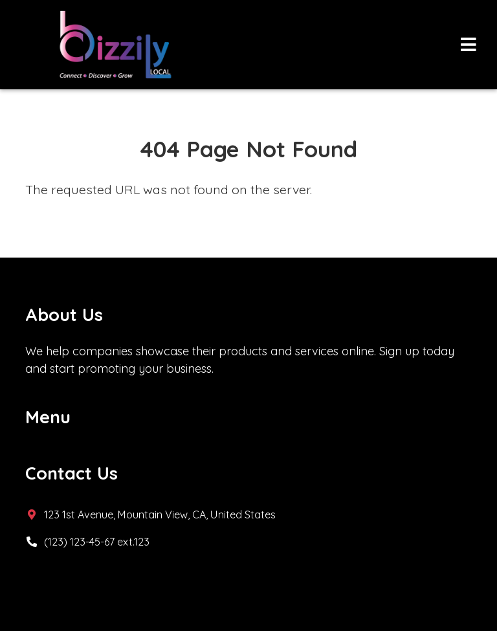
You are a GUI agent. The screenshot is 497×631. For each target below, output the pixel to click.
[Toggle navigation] (468, 45)
